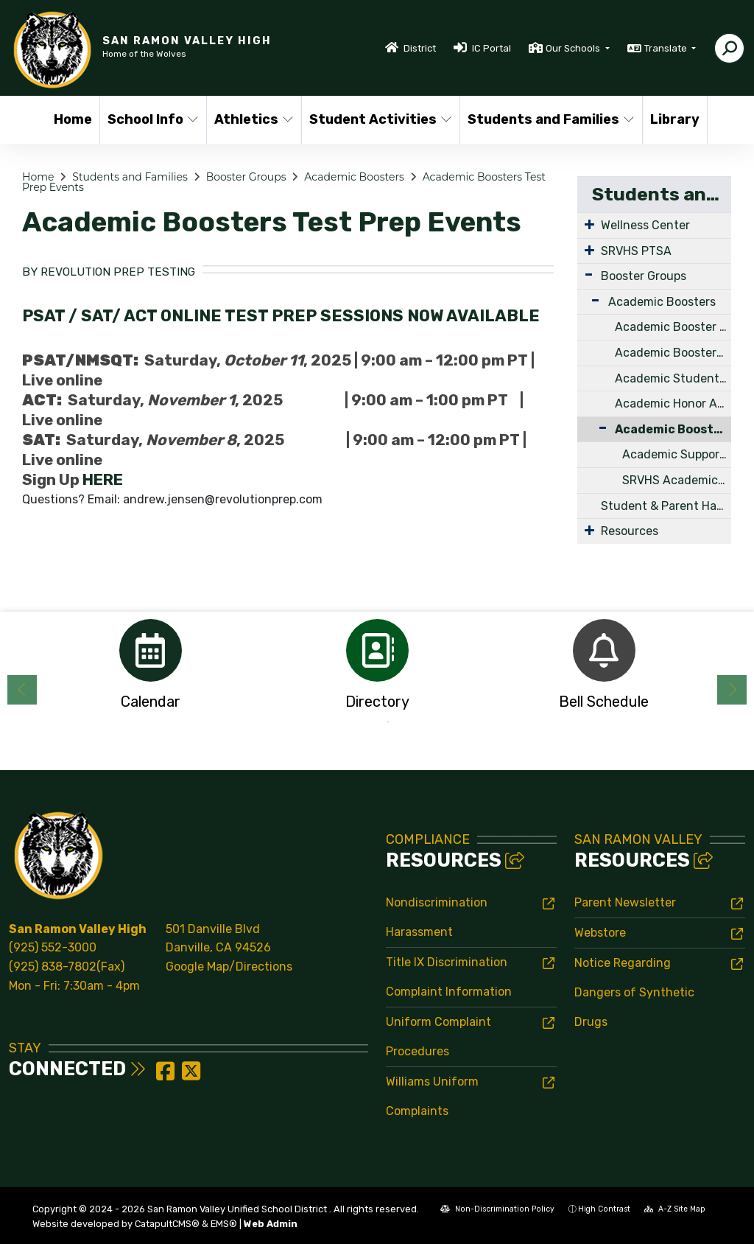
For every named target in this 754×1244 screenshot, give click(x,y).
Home (73, 119)
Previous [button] (22, 690)
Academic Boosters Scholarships (673, 353)
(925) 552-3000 (52, 947)
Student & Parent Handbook (666, 506)
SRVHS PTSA (636, 251)
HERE (102, 480)
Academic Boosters (354, 177)
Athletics (253, 119)
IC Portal (491, 48)
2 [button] (388, 722)
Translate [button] (666, 48)
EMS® (224, 1223)
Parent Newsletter (625, 902)
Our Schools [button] (574, 48)
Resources (629, 531)
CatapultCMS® (167, 1223)
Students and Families (546, 119)
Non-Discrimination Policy (497, 1209)
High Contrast (604, 1209)
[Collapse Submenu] (595, 427)
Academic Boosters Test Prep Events (673, 429)
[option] (150, 668)
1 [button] (366, 722)
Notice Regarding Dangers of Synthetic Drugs (634, 992)
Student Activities (376, 119)
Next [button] (732, 690)
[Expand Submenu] (589, 224)
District (420, 48)
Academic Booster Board (673, 327)
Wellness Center (645, 225)
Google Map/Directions (229, 967)
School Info (152, 119)
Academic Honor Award (673, 403)
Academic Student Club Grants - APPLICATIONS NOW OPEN (673, 378)
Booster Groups (246, 177)
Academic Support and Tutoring (676, 454)
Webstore (600, 933)
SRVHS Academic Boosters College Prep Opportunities (676, 480)
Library (675, 119)
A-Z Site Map (674, 1209)
